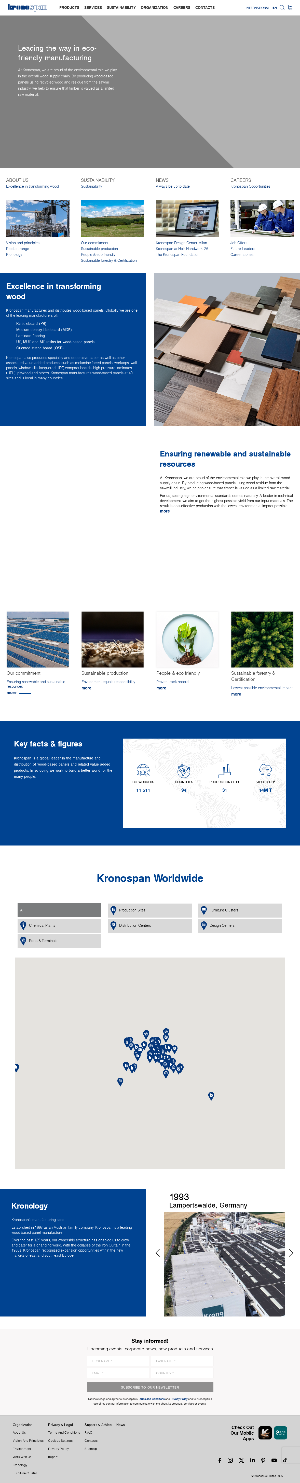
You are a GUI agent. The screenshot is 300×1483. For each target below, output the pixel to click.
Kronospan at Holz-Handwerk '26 (182, 248)
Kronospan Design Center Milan (181, 242)
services (93, 7)
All (22, 910)
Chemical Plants (37, 925)
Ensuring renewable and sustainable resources (36, 684)
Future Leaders (242, 248)
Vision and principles (22, 242)
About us (19, 1433)
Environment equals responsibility (108, 681)
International (258, 7)
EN (274, 7)
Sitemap (91, 1449)
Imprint (53, 1457)
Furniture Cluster (25, 1473)
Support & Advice (98, 1424)
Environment (22, 1449)
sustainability (121, 7)
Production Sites (127, 910)
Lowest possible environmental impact (262, 687)
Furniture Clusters (219, 910)
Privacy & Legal (60, 1424)
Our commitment (94, 242)
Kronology (14, 254)
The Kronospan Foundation (177, 254)
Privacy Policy (58, 1449)
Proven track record (172, 681)
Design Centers (218, 925)
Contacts (91, 1441)
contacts (205, 7)
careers (181, 7)
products (69, 7)
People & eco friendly (98, 254)
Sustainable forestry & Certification (109, 260)
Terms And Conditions (64, 1433)
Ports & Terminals (38, 941)
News (120, 1424)
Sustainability (91, 186)
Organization (23, 1424)
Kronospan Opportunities (250, 186)
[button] (155, 1058)
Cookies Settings (60, 1441)
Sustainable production (99, 248)
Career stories (241, 254)
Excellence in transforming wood (32, 186)
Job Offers (238, 242)
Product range (17, 248)
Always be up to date (173, 186)
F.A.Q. (89, 1433)
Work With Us (22, 1457)
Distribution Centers (130, 925)
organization (154, 7)
